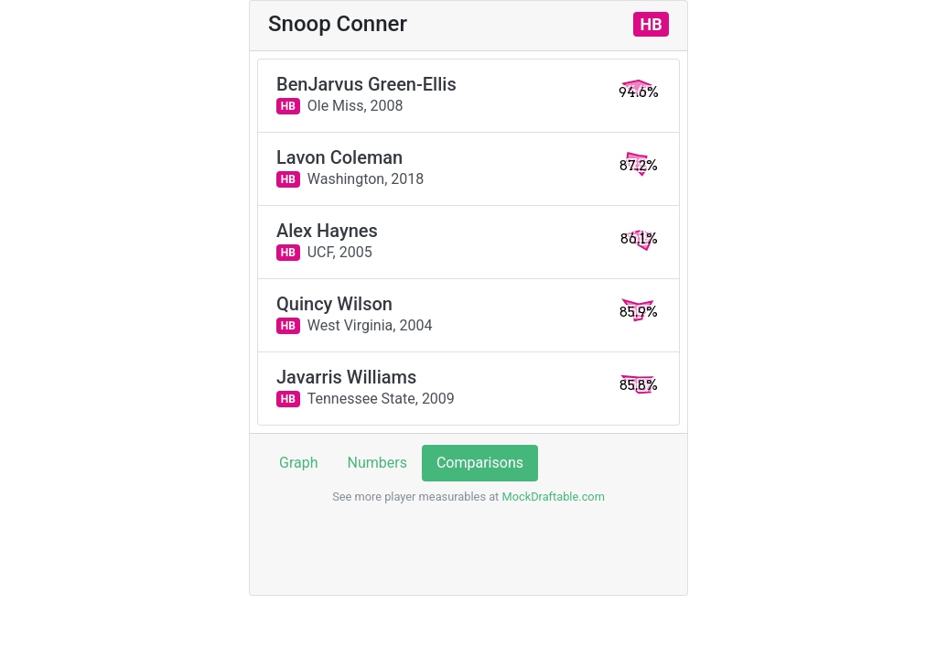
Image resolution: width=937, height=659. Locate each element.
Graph (298, 462)
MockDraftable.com (552, 496)
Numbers (377, 462)
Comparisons (479, 462)
